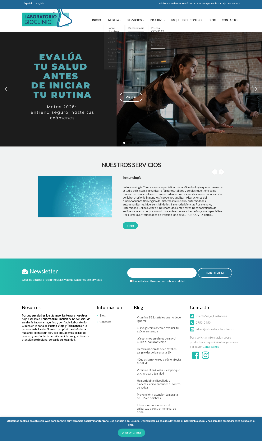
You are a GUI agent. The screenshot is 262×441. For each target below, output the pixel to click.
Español (28, 3)
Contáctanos (211, 346)
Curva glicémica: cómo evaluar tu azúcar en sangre (158, 329)
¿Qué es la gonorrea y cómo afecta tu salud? (159, 361)
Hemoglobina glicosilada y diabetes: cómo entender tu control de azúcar (159, 384)
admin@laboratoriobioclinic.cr (215, 329)
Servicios (134, 20)
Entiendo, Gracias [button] (131, 432)
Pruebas (156, 20)
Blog (212, 20)
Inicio (96, 20)
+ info (130, 225)
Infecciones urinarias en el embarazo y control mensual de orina (156, 408)
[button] (131, 89)
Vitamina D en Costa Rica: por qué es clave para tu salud (158, 371)
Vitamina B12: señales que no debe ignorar (159, 319)
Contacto (229, 20)
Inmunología (132, 177)
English (40, 3)
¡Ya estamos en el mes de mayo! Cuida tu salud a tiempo (156, 340)
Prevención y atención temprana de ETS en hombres (157, 396)
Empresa (113, 20)
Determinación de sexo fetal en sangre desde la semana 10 (157, 350)
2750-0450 (203, 322)
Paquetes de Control (187, 20)
